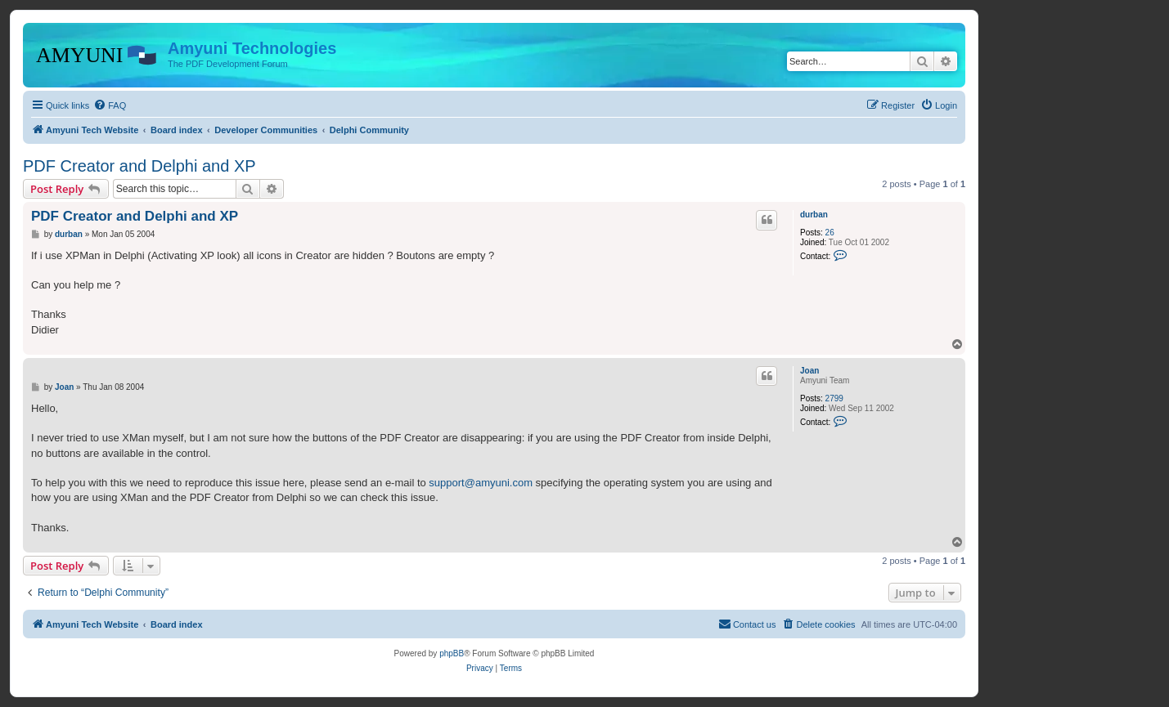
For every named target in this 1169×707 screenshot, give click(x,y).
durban (814, 214)
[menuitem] (109, 105)
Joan (809, 370)
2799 (834, 398)
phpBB (451, 653)
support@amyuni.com (481, 483)
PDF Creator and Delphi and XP (139, 166)
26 (829, 232)
